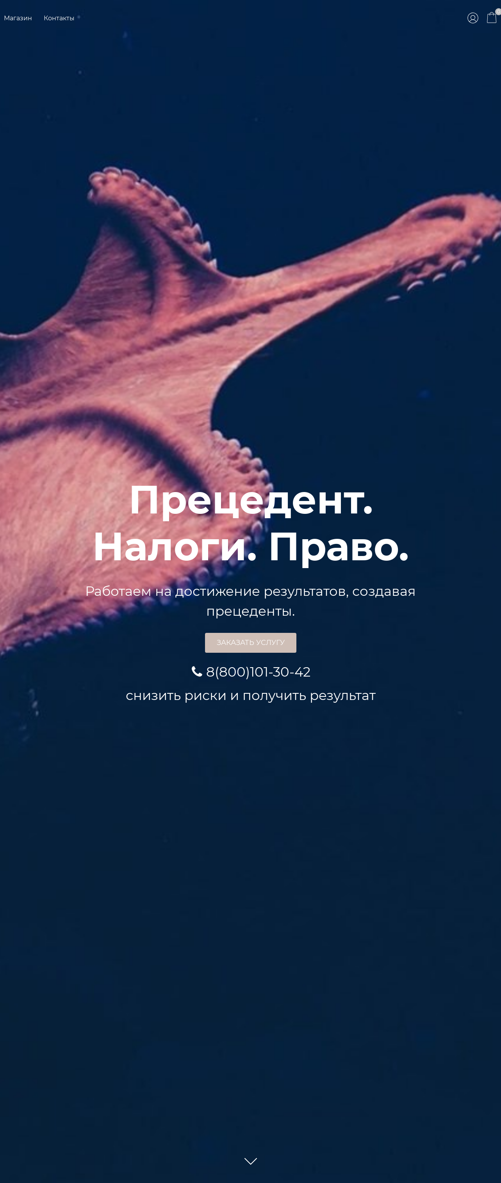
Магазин (18, 18)
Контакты (59, 18)
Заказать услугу (251, 642)
